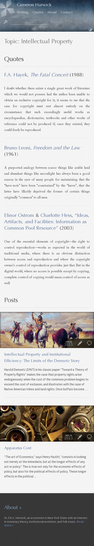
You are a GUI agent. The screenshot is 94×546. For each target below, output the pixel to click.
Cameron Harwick (34, 4)
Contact (66, 12)
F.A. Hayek (15, 75)
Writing (23, 12)
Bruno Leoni (17, 148)
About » (13, 507)
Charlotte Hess (56, 215)
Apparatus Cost (17, 447)
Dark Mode (90, 29)
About (52, 12)
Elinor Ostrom (19, 215)
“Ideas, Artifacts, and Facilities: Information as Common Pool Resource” (47, 221)
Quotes (38, 12)
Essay (79, 343)
